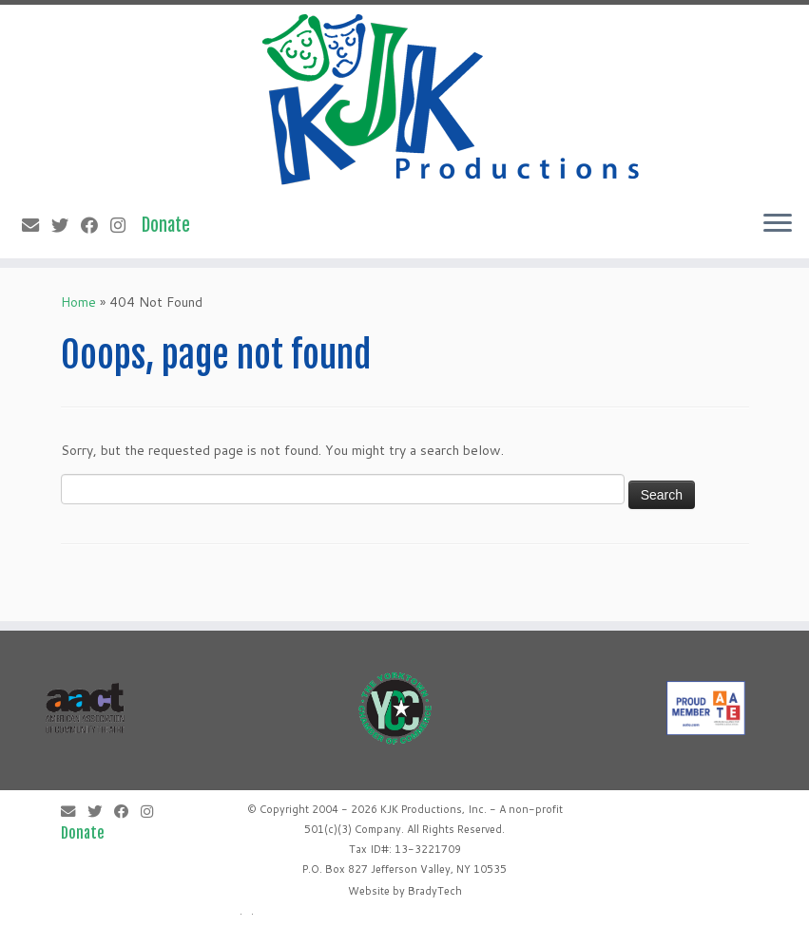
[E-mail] (36, 225)
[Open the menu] (777, 224)
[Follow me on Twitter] (66, 225)
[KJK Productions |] (452, 99)
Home (78, 302)
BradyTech (435, 890)
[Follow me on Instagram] (124, 225)
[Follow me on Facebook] (95, 225)
